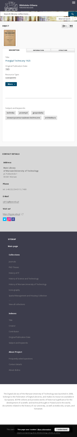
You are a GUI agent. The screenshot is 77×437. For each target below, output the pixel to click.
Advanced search (64, 19)
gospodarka (38, 113)
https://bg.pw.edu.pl (11, 214)
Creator (12, 326)
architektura (50, 117)
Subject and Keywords (18, 343)
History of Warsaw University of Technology (27, 284)
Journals (12, 261)
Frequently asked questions (21, 358)
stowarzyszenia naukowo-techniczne (23, 117)
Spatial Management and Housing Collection (28, 295)
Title (11, 320)
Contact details (15, 364)
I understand (62, 429)
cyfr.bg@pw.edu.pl (11, 202)
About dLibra (14, 370)
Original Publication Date (19, 337)
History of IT (14, 273)
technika (10, 113)
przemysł (23, 113)
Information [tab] (38, 50)
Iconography (14, 290)
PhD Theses (14, 267)
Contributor (14, 331)
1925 (7, 69)
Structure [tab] (63, 50)
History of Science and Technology (23, 278)
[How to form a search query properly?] (75, 19)
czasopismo (10, 77)
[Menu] (73, 2)
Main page (13, 246)
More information (44, 429)
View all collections (17, 304)
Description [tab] (14, 50)
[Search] (72, 13)
